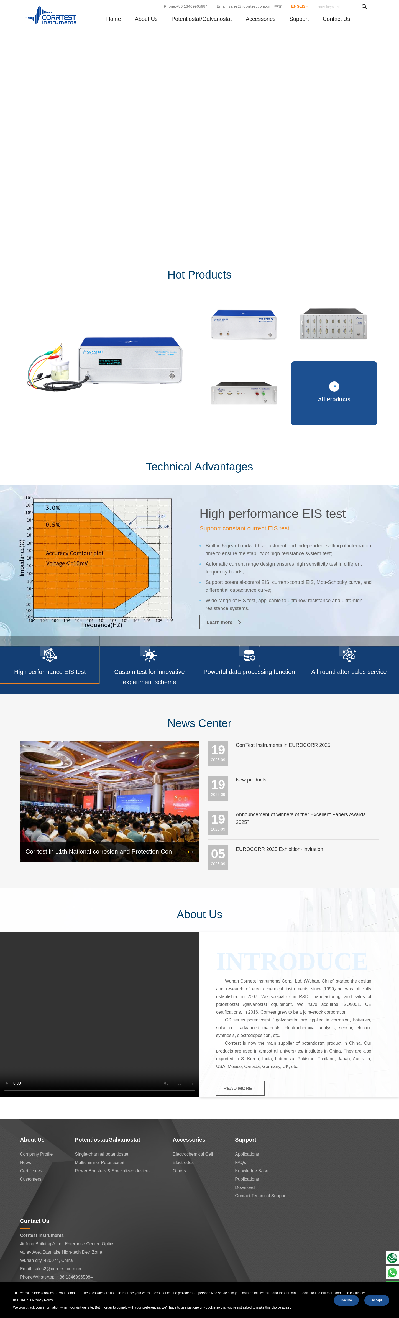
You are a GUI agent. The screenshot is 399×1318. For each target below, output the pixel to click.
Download (245, 1187)
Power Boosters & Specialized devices (112, 1170)
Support (299, 19)
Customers (30, 1179)
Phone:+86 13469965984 (186, 6)
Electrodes (183, 1162)
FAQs (240, 1162)
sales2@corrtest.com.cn (57, 1268)
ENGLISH (299, 6)
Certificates (31, 1170)
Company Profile (36, 1154)
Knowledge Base (251, 1170)
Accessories (261, 19)
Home (113, 19)
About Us (146, 19)
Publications (247, 1179)
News (25, 1162)
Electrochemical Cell (193, 1154)
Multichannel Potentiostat (99, 1162)
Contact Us (336, 19)
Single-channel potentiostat (101, 1154)
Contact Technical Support (261, 1195)
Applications (247, 1154)
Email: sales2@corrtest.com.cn (243, 6)
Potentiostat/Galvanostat (202, 19)
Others (179, 1170)
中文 (278, 6)
